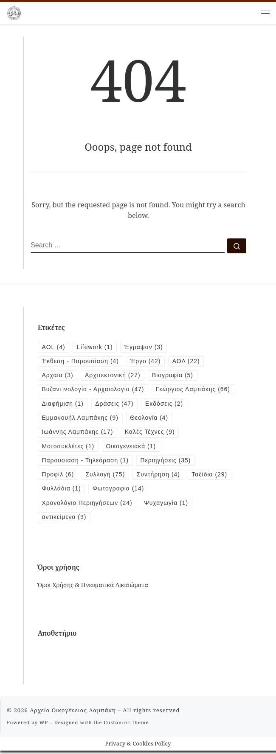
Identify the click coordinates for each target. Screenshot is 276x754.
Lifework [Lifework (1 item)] (95, 347)
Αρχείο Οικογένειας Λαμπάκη (73, 713)
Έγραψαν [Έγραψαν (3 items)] (145, 347)
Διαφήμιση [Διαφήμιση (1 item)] (150, 404)
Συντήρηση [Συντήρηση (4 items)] (160, 477)
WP (43, 725)
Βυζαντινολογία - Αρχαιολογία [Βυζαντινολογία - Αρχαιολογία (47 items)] (94, 390)
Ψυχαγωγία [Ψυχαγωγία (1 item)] (168, 505)
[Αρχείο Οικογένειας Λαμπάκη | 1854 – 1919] (14, 12)
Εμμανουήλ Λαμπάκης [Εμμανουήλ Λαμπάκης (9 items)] (131, 419)
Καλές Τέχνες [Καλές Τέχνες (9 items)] (151, 433)
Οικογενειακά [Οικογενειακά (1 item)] (132, 448)
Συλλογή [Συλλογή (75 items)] (106, 477)
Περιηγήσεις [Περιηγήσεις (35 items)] (167, 462)
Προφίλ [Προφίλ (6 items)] (58, 477)
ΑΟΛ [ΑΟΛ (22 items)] (189, 361)
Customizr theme (126, 725)
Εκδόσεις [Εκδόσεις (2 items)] (61, 419)
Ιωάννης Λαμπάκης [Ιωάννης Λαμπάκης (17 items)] (78, 433)
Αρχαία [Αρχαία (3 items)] (58, 376)
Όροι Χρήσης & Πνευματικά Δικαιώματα (93, 588)
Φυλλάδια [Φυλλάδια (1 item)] (62, 491)
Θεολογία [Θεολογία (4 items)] (201, 419)
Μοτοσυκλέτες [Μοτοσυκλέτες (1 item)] (69, 448)
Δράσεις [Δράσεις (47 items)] (202, 404)
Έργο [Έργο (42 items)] (147, 361)
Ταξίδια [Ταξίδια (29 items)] (212, 477)
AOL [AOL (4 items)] (54, 347)
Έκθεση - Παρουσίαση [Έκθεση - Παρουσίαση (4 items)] (81, 361)
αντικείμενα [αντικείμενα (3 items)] (64, 520)
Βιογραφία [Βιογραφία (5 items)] (175, 376)
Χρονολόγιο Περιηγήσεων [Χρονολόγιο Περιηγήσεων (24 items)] (88, 505)
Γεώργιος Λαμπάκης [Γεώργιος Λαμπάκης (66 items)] (80, 404)
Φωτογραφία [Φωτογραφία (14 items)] (119, 491)
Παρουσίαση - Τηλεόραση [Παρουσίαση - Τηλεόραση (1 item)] (86, 462)
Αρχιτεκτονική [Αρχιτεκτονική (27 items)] (114, 376)
